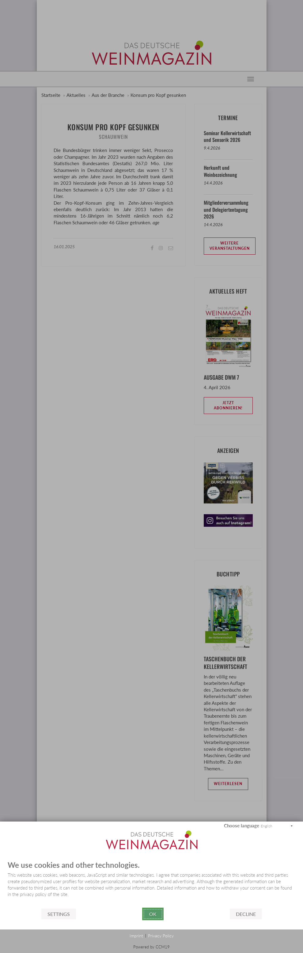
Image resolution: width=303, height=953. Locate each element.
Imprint (136, 935)
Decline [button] (246, 914)
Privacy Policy (161, 935)
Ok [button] (153, 914)
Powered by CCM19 (151, 946)
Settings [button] (58, 914)
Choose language (241, 825)
